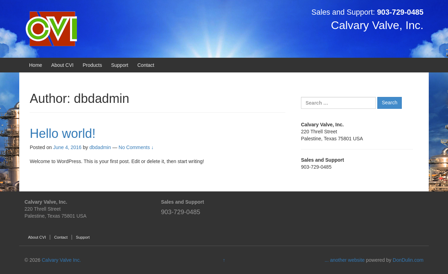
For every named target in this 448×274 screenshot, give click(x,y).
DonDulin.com (408, 260)
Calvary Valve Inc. (61, 260)
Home (35, 65)
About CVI (62, 65)
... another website (345, 260)
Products (92, 65)
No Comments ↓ (136, 147)
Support (119, 65)
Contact (145, 65)
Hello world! (63, 133)
